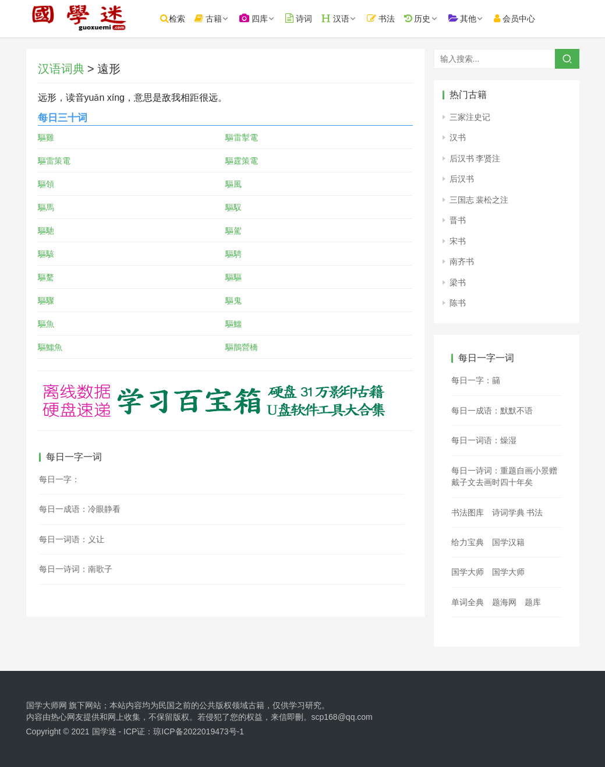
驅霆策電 (241, 160)
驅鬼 (233, 300)
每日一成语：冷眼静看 (80, 509)
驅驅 (233, 277)
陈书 (458, 302)
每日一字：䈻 (475, 380)
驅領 (46, 184)
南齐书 (462, 261)
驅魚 (46, 323)
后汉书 (462, 178)
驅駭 (46, 254)
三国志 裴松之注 (479, 199)
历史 (428, 18)
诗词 (309, 18)
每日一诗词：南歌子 (75, 569)
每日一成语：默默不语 (492, 410)
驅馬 (46, 207)
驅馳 (46, 230)
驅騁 (233, 254)
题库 (533, 602)
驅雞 (46, 137)
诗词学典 (508, 512)
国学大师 (467, 572)
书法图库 (467, 512)
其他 (473, 18)
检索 (183, 18)
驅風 (233, 184)
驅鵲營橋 (241, 347)
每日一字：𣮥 (59, 479)
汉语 (346, 18)
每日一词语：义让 (71, 539)
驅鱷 (233, 323)
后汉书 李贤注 (475, 158)
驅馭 (233, 207)
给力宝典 (467, 542)
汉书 (458, 137)
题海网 (504, 602)
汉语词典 (61, 68)
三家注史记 (470, 117)
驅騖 (46, 277)
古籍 (219, 18)
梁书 (458, 282)
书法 (391, 18)
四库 (264, 18)
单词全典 (467, 602)
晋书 (458, 220)
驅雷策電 (54, 160)
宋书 (458, 241)
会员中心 (525, 18)
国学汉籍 (508, 542)
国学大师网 (46, 705)
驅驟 (46, 300)
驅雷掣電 (241, 137)
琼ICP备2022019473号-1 (198, 731)
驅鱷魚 (50, 347)
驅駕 (233, 230)
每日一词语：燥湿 (483, 440)
